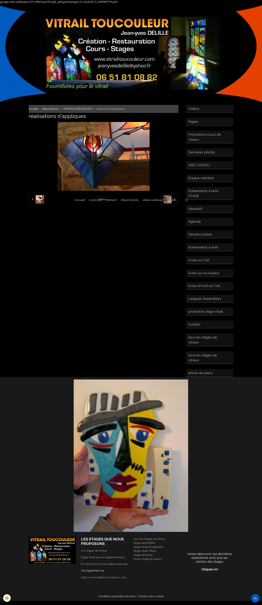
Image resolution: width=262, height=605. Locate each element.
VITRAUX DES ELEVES (77, 108)
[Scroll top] (255, 598)
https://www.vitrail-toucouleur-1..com (104, 581)
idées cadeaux (153, 200)
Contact (111, 200)
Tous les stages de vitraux (149, 542)
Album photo (130, 200)
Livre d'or (95, 200)
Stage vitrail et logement (149, 550)
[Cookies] (7, 598)
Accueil (80, 200)
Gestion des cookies (151, 600)
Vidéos (172, 200)
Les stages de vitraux (94, 554)
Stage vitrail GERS (145, 546)
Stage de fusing (143, 558)
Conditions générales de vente (117, 600)
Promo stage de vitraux (148, 563)
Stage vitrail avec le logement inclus (103, 561)
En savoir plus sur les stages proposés (104, 568)
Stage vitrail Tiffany (145, 554)
